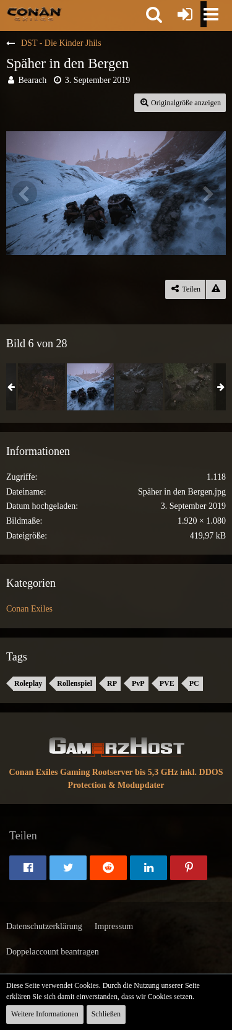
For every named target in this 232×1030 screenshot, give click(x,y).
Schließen (106, 1014)
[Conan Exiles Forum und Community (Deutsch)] (34, 13)
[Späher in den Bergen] (90, 386)
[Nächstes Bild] (207, 193)
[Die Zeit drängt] (139, 386)
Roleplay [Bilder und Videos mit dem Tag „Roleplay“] (28, 683)
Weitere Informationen (45, 1014)
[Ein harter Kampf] (41, 386)
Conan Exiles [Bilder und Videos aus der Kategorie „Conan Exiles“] (29, 608)
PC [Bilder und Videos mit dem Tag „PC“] (194, 683)
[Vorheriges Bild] (24, 193)
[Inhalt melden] (216, 289)
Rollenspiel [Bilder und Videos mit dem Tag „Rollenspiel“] (74, 683)
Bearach (33, 80)
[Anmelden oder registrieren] (185, 14)
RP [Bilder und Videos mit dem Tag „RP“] (112, 683)
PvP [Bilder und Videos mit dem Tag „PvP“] (138, 683)
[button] (154, 14)
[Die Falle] (188, 386)
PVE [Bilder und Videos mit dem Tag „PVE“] (167, 683)
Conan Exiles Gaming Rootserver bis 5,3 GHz (93, 772)
